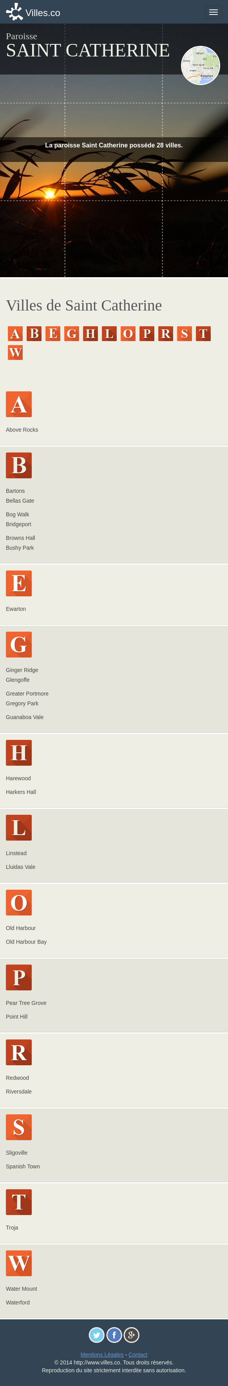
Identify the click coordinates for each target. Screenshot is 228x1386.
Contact (137, 1354)
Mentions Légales (102, 1354)
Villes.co (42, 12)
